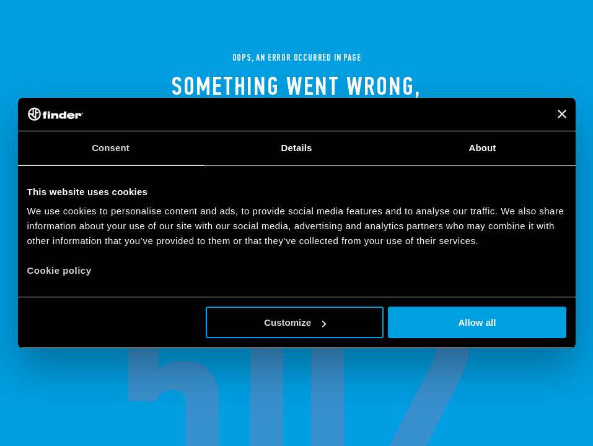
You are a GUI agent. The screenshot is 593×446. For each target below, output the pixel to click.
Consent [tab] (111, 147)
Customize (295, 322)
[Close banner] (562, 114)
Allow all (477, 322)
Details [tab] (296, 147)
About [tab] (482, 147)
